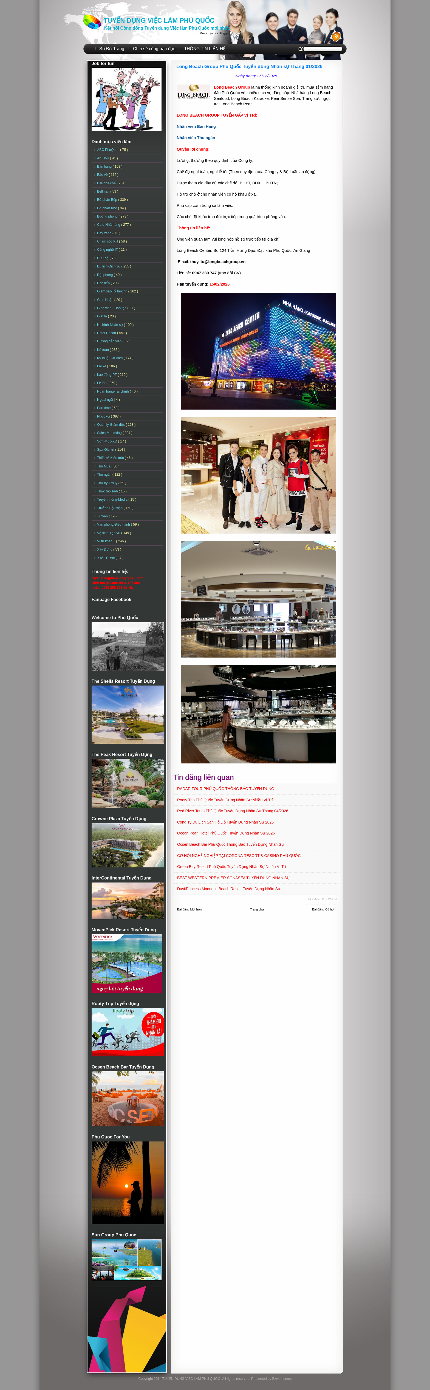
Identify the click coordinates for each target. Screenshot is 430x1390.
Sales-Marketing (110, 433)
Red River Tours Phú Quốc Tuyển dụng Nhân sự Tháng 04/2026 (232, 811)
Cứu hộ (103, 258)
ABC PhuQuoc (108, 150)
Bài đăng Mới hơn (189, 909)
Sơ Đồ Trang (111, 48)
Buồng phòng (107, 216)
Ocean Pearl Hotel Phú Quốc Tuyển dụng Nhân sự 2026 (226, 833)
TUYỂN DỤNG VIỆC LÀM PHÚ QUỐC (159, 20)
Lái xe (102, 366)
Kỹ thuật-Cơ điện (110, 358)
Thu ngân (104, 475)
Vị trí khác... (106, 541)
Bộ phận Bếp (107, 200)
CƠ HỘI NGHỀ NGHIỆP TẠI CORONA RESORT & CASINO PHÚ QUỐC (239, 855)
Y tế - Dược (106, 558)
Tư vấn (103, 516)
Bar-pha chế (107, 183)
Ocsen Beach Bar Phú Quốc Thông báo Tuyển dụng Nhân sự (230, 844)
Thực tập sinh (108, 491)
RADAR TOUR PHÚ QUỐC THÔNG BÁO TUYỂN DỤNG (225, 788)
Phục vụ (104, 416)
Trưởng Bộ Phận (110, 508)
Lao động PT (107, 375)
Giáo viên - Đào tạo (112, 308)
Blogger (224, 33)
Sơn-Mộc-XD (107, 441)
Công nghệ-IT (108, 250)
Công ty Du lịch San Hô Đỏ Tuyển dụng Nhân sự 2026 (225, 822)
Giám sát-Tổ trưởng (112, 291)
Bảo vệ (103, 175)
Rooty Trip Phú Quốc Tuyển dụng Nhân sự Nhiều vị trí (225, 800)
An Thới (103, 158)
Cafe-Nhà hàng (109, 225)
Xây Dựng (105, 549)
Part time (104, 408)
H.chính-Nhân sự (110, 325)
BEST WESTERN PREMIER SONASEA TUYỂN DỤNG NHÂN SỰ (233, 878)
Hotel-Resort (107, 333)
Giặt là (102, 316)
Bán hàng (105, 166)
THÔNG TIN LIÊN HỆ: (205, 48)
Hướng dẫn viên (110, 341)
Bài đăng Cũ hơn (323, 909)
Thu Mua (104, 466)
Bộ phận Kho (107, 208)
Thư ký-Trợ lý (107, 483)
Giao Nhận (105, 300)
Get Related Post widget (322, 899)
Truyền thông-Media (112, 499)
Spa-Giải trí (106, 450)
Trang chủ (257, 909)
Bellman (103, 191)
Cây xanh (104, 233)
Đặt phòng (105, 275)
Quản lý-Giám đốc (111, 425)
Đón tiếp (104, 283)
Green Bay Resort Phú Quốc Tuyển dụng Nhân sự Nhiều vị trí (231, 866)
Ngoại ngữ (105, 400)
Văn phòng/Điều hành (114, 524)
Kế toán (103, 350)
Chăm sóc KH (108, 241)
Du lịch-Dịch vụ (109, 266)
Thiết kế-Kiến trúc (111, 458)
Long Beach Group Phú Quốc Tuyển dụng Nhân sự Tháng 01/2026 (249, 66)
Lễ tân (102, 383)
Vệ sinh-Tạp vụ (109, 533)
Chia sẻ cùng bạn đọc (154, 48)
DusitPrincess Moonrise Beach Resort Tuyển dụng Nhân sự (228, 889)
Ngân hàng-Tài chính (113, 391)
